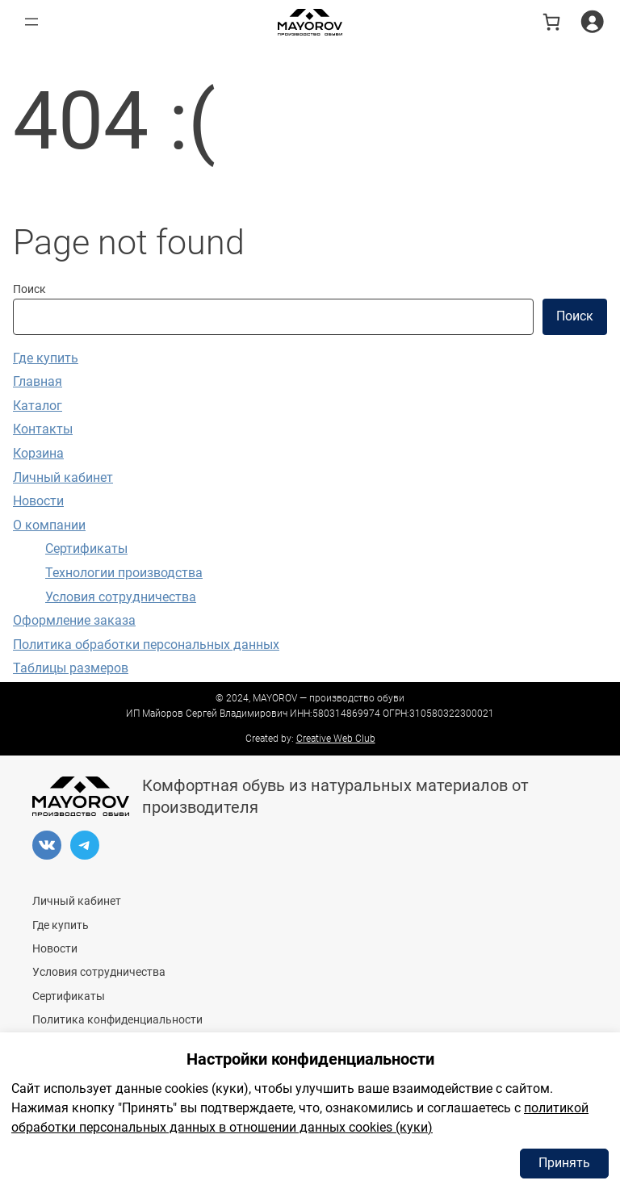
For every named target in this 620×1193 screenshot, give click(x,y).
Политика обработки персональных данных (146, 644)
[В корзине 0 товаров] (551, 21)
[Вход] (592, 21)
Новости (38, 501)
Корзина (38, 453)
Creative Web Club (335, 738)
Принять (564, 1162)
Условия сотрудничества (120, 597)
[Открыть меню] (31, 22)
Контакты (43, 429)
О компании (49, 525)
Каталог (37, 405)
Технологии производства (124, 572)
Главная (37, 381)
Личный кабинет (63, 477)
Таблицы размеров (70, 668)
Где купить (45, 358)
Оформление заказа (74, 620)
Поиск (29, 289)
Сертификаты (86, 548)
